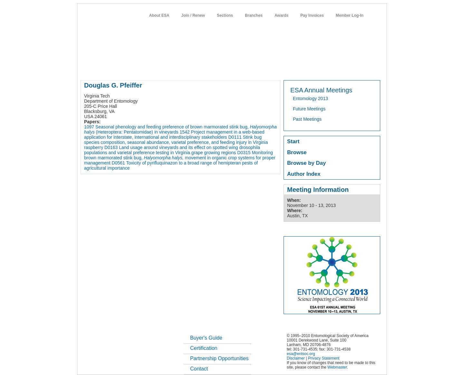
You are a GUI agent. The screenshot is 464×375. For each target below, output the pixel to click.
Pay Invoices (312, 15)
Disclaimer (296, 358)
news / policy (247, 69)
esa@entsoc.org (301, 354)
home (86, 69)
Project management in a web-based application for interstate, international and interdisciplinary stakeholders (174, 134)
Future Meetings (309, 108)
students (274, 69)
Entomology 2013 (310, 98)
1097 (89, 126)
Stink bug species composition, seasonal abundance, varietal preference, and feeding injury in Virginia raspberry (176, 142)
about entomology (115, 69)
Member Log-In (349, 15)
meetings (189, 69)
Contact (199, 368)
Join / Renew (193, 15)
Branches (254, 15)
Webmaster (337, 367)
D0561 (118, 162)
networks (318, 69)
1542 (185, 132)
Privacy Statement (323, 358)
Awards (281, 15)
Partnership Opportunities (219, 358)
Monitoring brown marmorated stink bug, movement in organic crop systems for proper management (180, 157)
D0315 (243, 152)
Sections (225, 15)
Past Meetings (307, 119)
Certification (203, 348)
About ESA (159, 15)
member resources (156, 69)
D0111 (234, 137)
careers (296, 69)
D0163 (111, 147)
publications (216, 69)
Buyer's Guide (206, 338)
